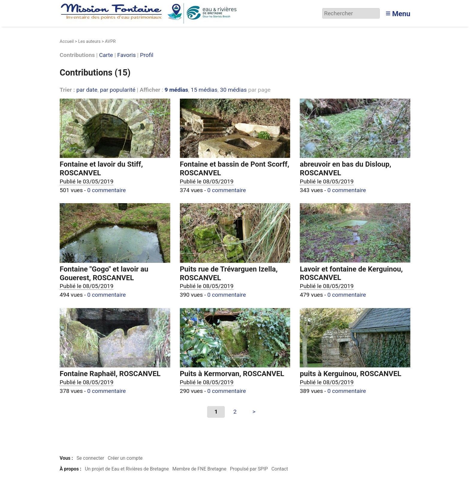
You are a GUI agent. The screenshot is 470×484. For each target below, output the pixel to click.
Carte (106, 55)
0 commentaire (106, 190)
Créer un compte (125, 458)
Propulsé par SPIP (249, 469)
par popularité (117, 89)
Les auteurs (89, 41)
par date (86, 89)
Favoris (126, 55)
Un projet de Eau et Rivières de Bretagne (127, 469)
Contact (279, 469)
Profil (146, 55)
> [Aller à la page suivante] (253, 411)
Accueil (67, 41)
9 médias (176, 89)
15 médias (204, 89)
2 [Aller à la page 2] (235, 411)
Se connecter (90, 458)
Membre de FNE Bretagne (199, 469)
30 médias (233, 89)
